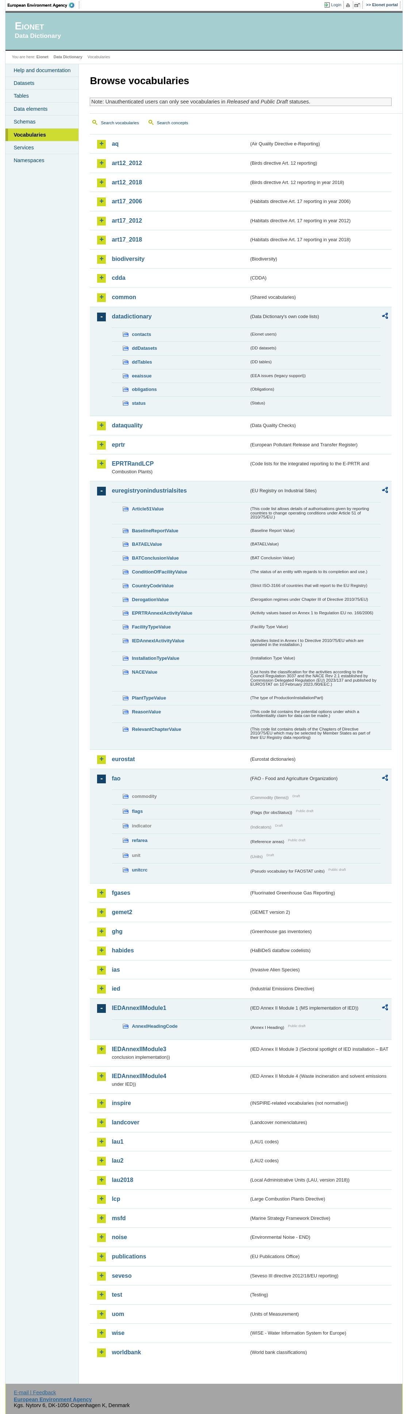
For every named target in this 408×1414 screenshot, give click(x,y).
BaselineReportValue (155, 530)
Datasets (24, 83)
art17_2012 (127, 221)
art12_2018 (127, 182)
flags (137, 811)
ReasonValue (146, 711)
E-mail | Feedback (35, 1392)
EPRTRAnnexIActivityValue (162, 613)
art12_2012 (127, 163)
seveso (121, 1276)
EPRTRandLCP (133, 464)
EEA (43, 5)
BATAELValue (147, 544)
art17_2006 (127, 201)
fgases (121, 893)
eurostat (123, 759)
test (117, 1295)
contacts (141, 334)
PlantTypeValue (149, 698)
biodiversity (128, 259)
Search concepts (172, 123)
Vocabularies (30, 135)
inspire (121, 1103)
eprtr (118, 445)
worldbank (126, 1352)
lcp (116, 1199)
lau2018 (122, 1180)
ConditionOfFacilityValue (159, 572)
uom (118, 1314)
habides (123, 950)
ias (116, 970)
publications (129, 1256)
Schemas (24, 122)
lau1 (117, 1142)
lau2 (117, 1161)
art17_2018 (127, 239)
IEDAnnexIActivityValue (158, 640)
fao (116, 778)
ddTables (142, 362)
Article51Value (148, 509)
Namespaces (29, 160)
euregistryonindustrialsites (149, 490)
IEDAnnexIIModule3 (139, 1049)
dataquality (127, 425)
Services (24, 147)
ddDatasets (144, 348)
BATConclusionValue (155, 558)
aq (115, 144)
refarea (139, 840)
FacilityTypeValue (151, 627)
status (139, 403)
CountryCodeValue (152, 585)
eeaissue (141, 376)
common (124, 297)
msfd (119, 1218)
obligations (144, 389)
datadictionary (131, 316)
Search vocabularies (120, 123)
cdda (118, 278)
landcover (125, 1122)
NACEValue (144, 672)
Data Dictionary (68, 57)
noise (119, 1237)
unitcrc (139, 870)
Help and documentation (42, 70)
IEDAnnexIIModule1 (139, 1008)
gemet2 (122, 912)
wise (118, 1333)
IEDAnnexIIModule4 (139, 1076)
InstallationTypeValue (155, 658)
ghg (117, 931)
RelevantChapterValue (156, 729)
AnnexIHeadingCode (154, 1026)
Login (336, 5)
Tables (21, 96)
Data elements (30, 109)
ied (116, 989)
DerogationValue (150, 599)
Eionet (42, 57)
